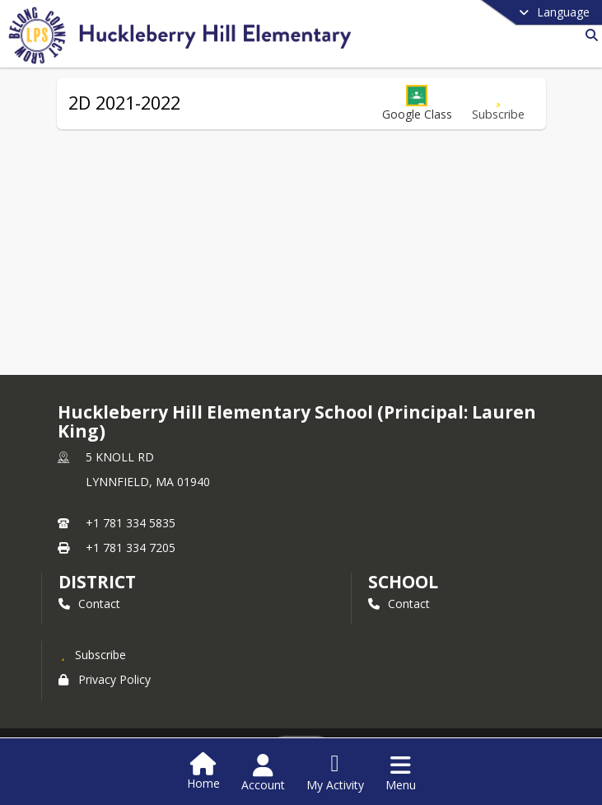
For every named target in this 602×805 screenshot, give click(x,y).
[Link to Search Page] (588, 35)
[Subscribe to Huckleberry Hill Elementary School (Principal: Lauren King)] (92, 654)
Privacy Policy (104, 679)
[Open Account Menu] (263, 772)
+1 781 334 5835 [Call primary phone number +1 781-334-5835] (130, 523)
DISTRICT (97, 581)
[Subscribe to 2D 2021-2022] (498, 103)
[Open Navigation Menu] (400, 772)
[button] (417, 103)
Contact (89, 603)
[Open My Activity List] (335, 772)
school (403, 581)
